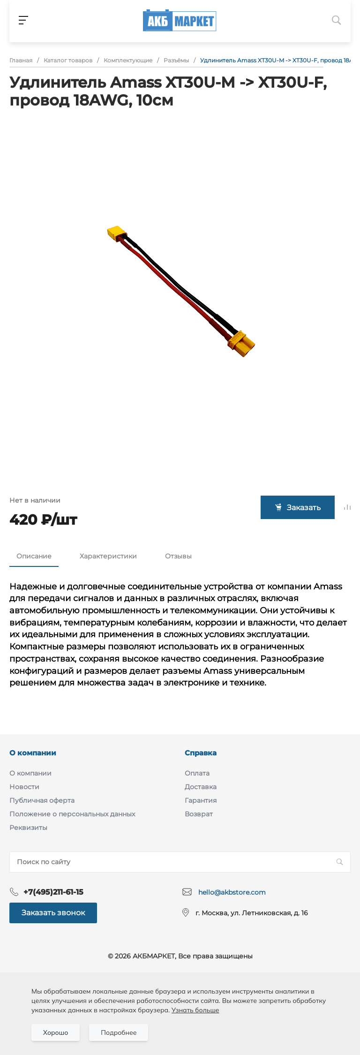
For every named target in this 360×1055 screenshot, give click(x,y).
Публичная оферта (42, 800)
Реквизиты (28, 827)
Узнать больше (195, 1010)
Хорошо (55, 1032)
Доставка (201, 787)
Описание (34, 556)
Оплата (197, 773)
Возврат (199, 814)
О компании (32, 752)
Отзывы (178, 556)
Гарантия (201, 800)
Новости (24, 787)
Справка (201, 752)
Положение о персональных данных (72, 814)
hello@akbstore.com (232, 892)
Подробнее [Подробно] (118, 1032)
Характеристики (108, 556)
